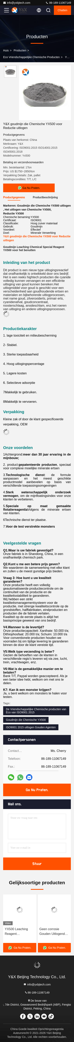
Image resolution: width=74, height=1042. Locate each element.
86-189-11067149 (58, 2)
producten (20, 50)
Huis (6, 50)
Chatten (62, 10)
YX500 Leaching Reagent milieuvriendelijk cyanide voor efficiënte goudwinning (16, 931)
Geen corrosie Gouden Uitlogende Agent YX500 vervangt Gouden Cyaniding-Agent (53, 931)
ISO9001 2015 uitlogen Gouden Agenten (31, 727)
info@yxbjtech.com (16, 2)
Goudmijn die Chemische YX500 (26, 719)
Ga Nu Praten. (37, 790)
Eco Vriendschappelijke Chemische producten (31, 57)
